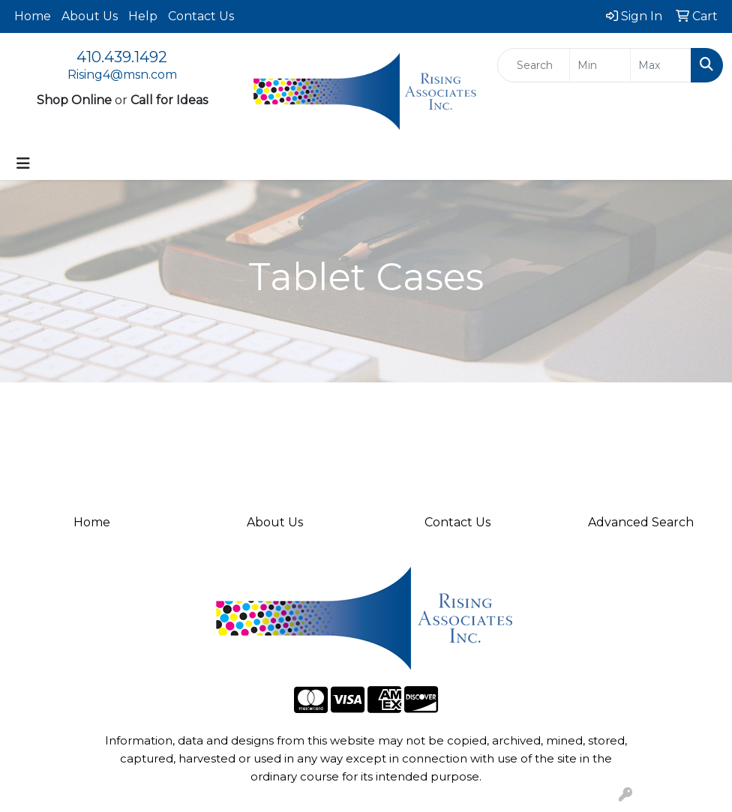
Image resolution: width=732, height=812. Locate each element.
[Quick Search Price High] (661, 65)
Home (32, 16)
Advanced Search (641, 522)
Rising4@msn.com (122, 74)
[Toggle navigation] (23, 163)
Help (143, 16)
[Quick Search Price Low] (600, 65)
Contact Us (201, 16)
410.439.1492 (121, 57)
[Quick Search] (533, 65)
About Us (90, 16)
